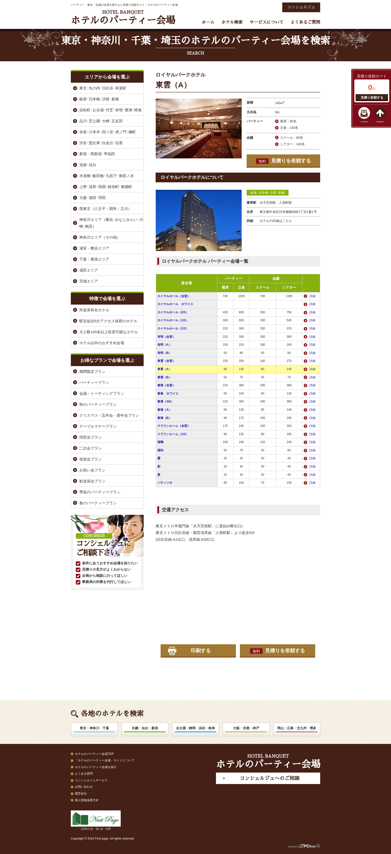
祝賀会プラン (90, 459)
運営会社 (81, 793)
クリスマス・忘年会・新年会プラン (109, 415)
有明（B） (164, 353)
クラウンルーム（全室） (173, 426)
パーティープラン (94, 382)
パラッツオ (164, 482)
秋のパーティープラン (98, 404)
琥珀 (160, 450)
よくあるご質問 (305, 22)
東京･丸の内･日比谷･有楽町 (102, 88)
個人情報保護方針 (87, 800)
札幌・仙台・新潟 (145, 728)
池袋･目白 (87, 165)
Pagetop (380, 122)
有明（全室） (166, 336)
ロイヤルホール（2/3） (173, 312)
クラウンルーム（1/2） (173, 434)
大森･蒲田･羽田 (92, 198)
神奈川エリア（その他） (99, 237)
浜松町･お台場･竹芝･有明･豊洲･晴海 (110, 110)
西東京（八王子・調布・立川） (105, 208)
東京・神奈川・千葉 (94, 728)
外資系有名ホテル (94, 310)
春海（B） (164, 418)
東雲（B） (164, 377)
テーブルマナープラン (98, 426)
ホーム (208, 22)
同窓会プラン (90, 437)
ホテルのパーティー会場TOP (94, 754)
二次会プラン (90, 448)
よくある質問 (84, 773)
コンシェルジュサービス (91, 780)
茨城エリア (88, 281)
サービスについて (267, 22)
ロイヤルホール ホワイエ (175, 304)
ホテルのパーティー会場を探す (96, 767)
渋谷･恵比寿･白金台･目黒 (101, 143)
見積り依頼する (372, 97)
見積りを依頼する (283, 161)
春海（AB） (165, 401)
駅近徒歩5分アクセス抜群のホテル (108, 321)
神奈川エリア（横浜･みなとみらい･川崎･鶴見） (111, 222)
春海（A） (164, 409)
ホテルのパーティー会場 (123, 17)
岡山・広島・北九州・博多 (296, 728)
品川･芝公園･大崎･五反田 (101, 121)
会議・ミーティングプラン (101, 393)
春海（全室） (166, 385)
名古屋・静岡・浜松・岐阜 (195, 728)
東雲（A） (164, 369)
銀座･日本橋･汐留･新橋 (267, 193)
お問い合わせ (84, 786)
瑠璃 (160, 442)
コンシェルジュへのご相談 (269, 778)
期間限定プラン (92, 371)
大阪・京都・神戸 (246, 728)
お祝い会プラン (92, 470)
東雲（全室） (166, 361)
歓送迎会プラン (92, 481)
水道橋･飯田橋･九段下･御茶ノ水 (106, 176)
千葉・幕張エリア (94, 259)
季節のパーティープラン (99, 492)
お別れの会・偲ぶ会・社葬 (96, 820)
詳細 (312, 296)
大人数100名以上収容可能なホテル (108, 332)
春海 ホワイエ (167, 393)
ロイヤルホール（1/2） (173, 320)
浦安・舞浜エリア (94, 248)
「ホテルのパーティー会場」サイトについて (105, 760)
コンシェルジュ (301, 7)
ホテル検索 (232, 22)
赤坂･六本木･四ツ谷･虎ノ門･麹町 (107, 132)
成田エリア (88, 270)
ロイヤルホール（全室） (173, 296)
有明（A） (164, 344)
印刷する (201, 650)
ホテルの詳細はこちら (276, 221)
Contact (364, 122)
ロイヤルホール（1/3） (173, 328)
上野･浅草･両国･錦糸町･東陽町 (105, 187)
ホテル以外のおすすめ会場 (101, 343)
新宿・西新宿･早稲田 (97, 154)
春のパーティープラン (98, 503)
